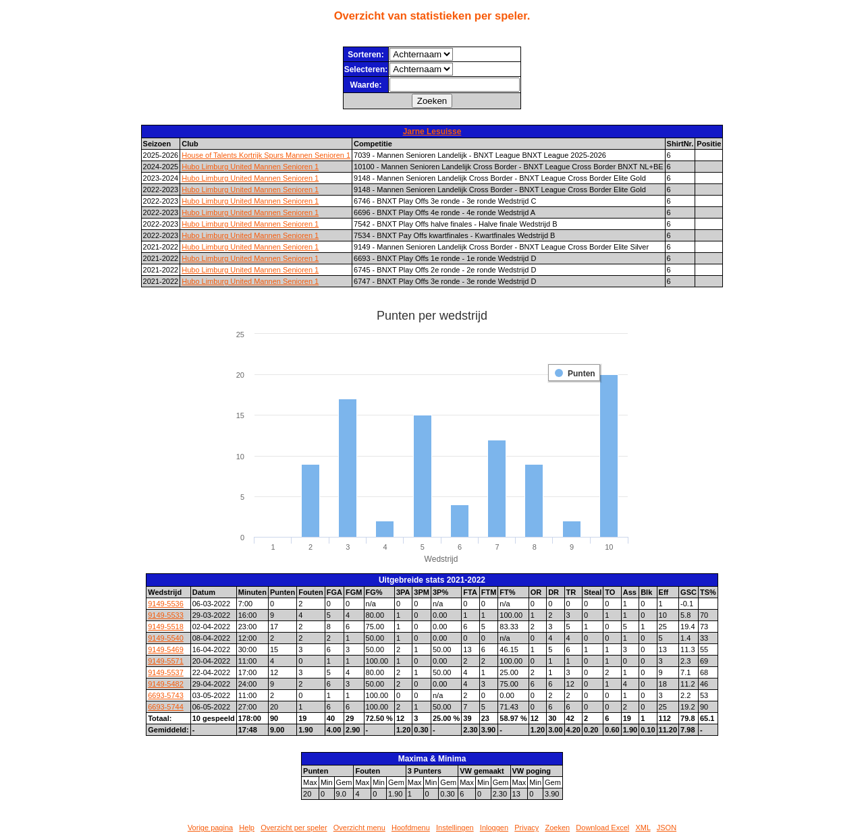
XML (642, 827)
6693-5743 (166, 695)
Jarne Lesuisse (432, 131)
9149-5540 (166, 638)
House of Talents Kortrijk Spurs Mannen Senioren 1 (266, 155)
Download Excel (602, 827)
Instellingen (455, 827)
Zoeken (557, 827)
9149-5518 (166, 627)
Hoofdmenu (411, 827)
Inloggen (494, 827)
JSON (666, 827)
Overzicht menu (359, 827)
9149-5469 (166, 649)
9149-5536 (166, 604)
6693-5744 (166, 707)
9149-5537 (166, 672)
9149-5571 (166, 661)
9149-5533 (166, 615)
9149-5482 (166, 684)
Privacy (526, 827)
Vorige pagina (210, 827)
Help (246, 827)
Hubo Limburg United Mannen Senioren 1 (250, 167)
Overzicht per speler (294, 827)
